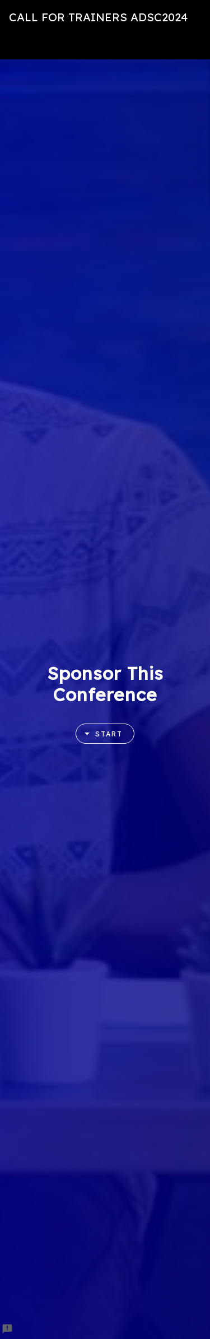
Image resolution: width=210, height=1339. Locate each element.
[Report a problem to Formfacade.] (7, 1329)
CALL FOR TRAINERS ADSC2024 (98, 17)
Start (100, 734)
